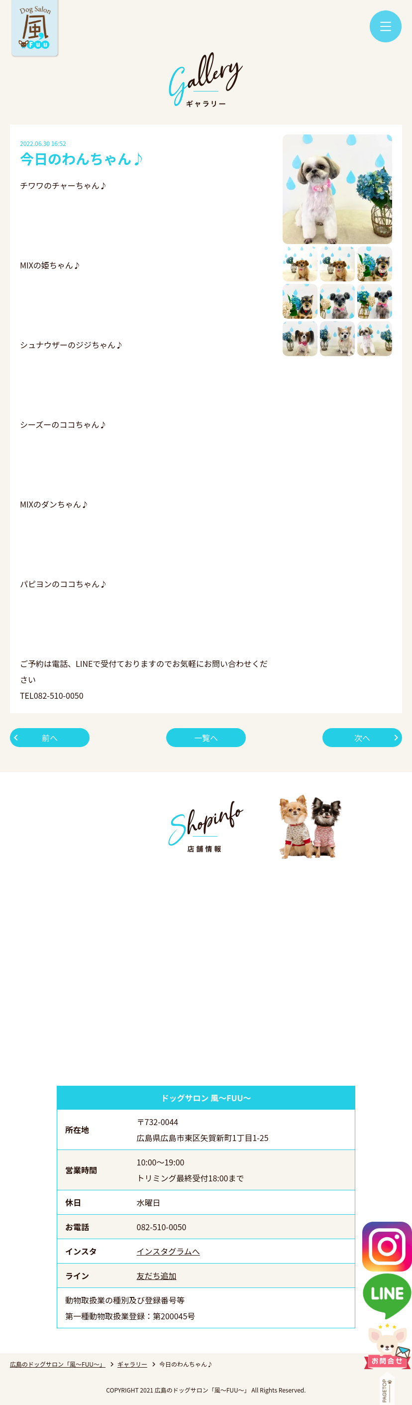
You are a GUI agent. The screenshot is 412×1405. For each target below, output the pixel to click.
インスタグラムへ (168, 1251)
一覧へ (206, 738)
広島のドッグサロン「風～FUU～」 (57, 1364)
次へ (362, 738)
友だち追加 (157, 1275)
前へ (50, 738)
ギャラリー (132, 1364)
